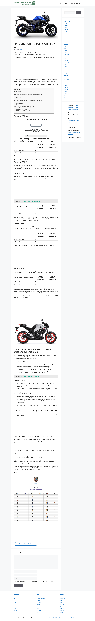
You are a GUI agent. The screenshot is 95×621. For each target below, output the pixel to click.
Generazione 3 (19, 99)
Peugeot (66, 73)
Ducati (66, 35)
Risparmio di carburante (21, 104)
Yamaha (16, 542)
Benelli (66, 25)
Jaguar (66, 50)
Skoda (65, 83)
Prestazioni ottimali (20, 103)
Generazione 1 (19, 96)
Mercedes (66, 62)
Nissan (66, 69)
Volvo (65, 95)
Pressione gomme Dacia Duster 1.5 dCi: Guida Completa (74, 107)
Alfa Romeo (67, 21)
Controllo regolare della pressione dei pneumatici (26, 107)
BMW (65, 27)
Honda (66, 44)
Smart (65, 85)
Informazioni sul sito (50, 617)
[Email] (39, 489)
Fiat (65, 38)
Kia (65, 56)
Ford (65, 40)
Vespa (65, 91)
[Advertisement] (36, 69)
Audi (65, 23)
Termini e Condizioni (40, 617)
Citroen (66, 29)
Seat (65, 81)
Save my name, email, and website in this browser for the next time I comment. (34, 581)
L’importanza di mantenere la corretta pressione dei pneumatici (29, 100)
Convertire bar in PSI (36, 129)
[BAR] (36, 125)
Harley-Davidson (68, 42)
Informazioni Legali (59, 617)
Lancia (66, 58)
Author (16, 112)
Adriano (20, 49)
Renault (66, 77)
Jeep (65, 52)
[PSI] (36, 136)
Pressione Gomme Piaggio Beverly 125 (73, 120)
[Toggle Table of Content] (51, 90)
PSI (36, 133)
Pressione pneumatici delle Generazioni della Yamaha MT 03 (28, 94)
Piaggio (66, 75)
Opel (65, 71)
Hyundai (66, 46)
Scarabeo (66, 79)
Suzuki (66, 87)
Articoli (15, 596)
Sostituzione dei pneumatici (22, 109)
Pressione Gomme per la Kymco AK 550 (23, 543)
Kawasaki (66, 54)
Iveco (65, 48)
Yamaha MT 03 (18, 91)
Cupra (65, 31)
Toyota (66, 89)
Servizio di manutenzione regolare (23, 110)
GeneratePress (25, 619)
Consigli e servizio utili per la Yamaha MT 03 (24, 106)
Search (66, 10)
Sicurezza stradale (20, 102)
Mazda (66, 60)
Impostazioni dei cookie (41, 619)
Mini (65, 66)
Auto (61, 3)
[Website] (41, 489)
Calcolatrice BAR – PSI (75, 3)
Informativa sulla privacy (70, 617)
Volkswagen (67, 93)
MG (65, 64)
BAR (36, 123)
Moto (67, 3)
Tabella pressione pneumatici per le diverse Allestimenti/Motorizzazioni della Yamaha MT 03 (34, 93)
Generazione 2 (19, 97)
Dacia (65, 33)
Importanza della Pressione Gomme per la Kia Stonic (25, 545)
